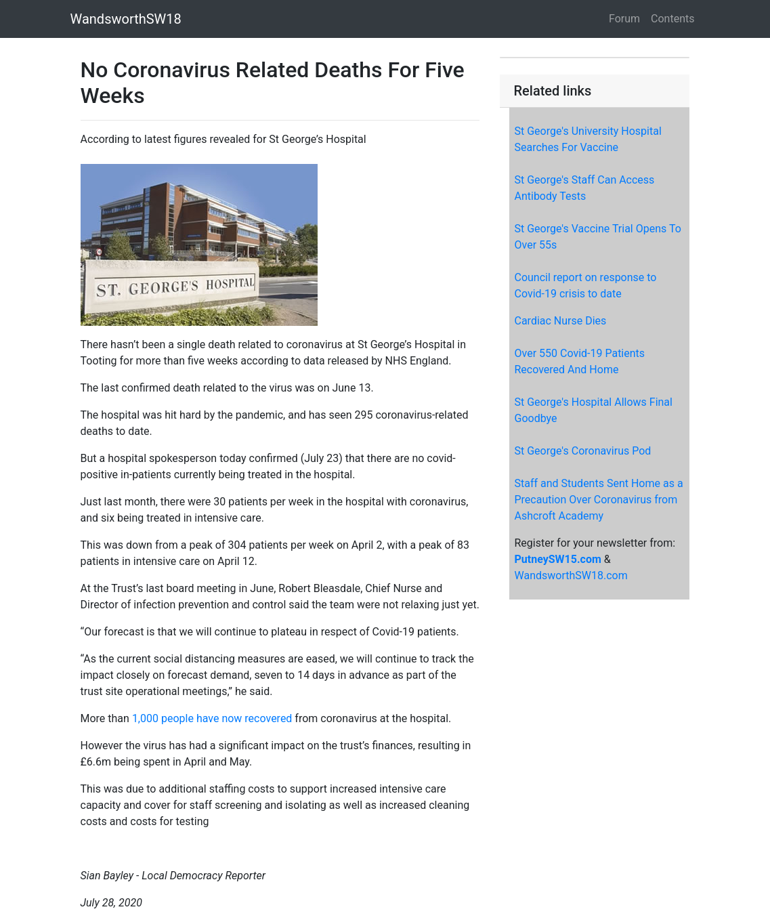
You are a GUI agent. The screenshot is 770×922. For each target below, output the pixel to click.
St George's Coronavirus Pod (582, 450)
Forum (624, 18)
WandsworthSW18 (125, 19)
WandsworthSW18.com (570, 575)
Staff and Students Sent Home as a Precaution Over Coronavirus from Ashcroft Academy (598, 499)
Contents (672, 18)
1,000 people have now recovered (212, 718)
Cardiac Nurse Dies (560, 320)
